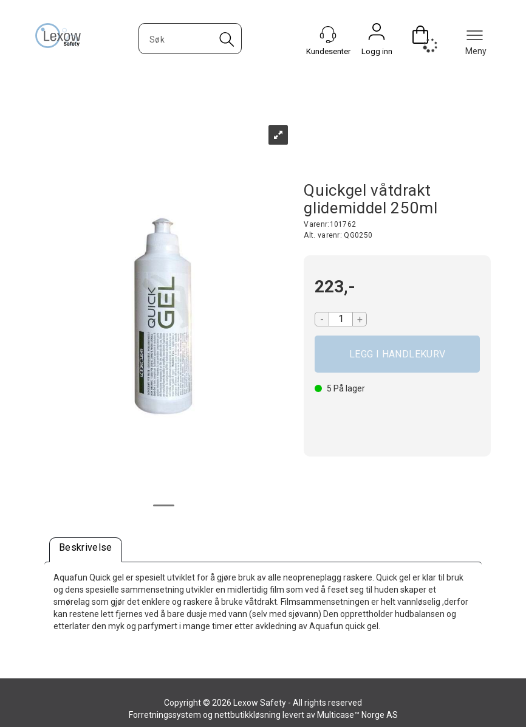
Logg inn (376, 34)
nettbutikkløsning (247, 715)
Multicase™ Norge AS (357, 715)
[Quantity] (340, 319)
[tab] (85, 549)
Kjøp (397, 354)
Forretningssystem (165, 715)
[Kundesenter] (328, 34)
